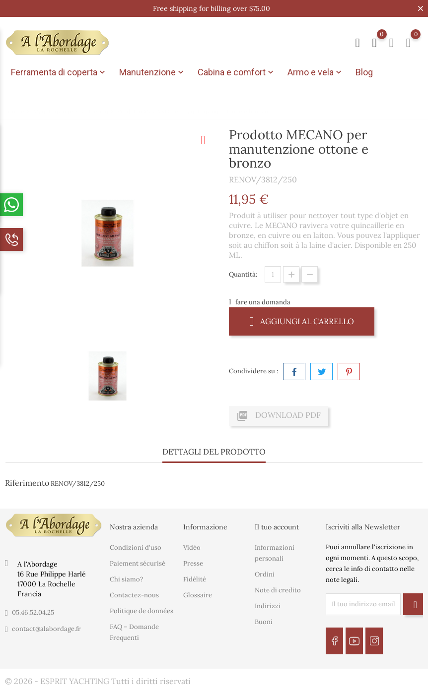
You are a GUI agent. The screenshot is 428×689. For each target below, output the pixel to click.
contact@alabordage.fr (46, 629)
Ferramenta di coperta (59, 72)
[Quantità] (273, 274)
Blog (364, 72)
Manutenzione (152, 72)
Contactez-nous (134, 595)
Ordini (265, 574)
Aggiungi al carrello (301, 321)
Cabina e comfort (237, 72)
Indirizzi (268, 606)
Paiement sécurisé (137, 563)
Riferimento (27, 483)
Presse (193, 563)
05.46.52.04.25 (33, 612)
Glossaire (197, 595)
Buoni (264, 622)
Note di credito (278, 590)
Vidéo (192, 547)
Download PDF (278, 416)
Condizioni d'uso (135, 547)
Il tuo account (277, 526)
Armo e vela (315, 72)
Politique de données (141, 611)
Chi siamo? (126, 579)
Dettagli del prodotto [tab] (214, 452)
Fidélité (194, 579)
